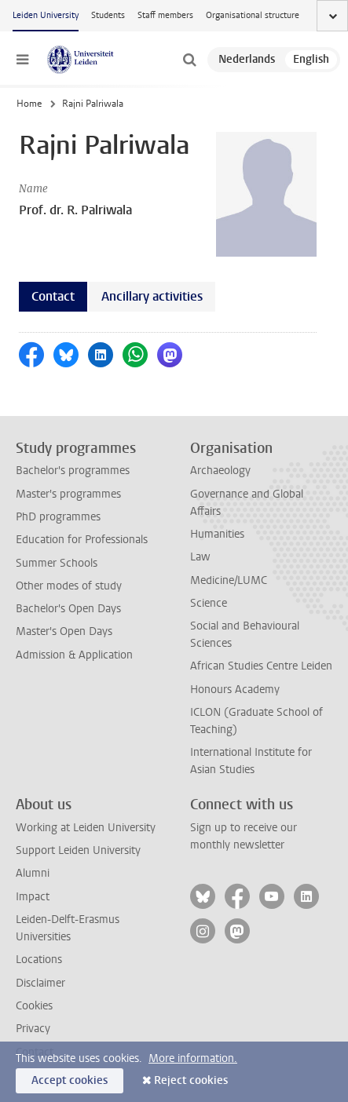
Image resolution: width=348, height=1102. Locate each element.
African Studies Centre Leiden (261, 666)
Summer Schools (56, 563)
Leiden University (46, 15)
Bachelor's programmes (73, 470)
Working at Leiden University (86, 827)
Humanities (217, 534)
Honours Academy (235, 689)
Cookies (34, 1005)
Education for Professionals (82, 539)
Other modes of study (69, 585)
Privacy (33, 1028)
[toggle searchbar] (189, 59)
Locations (39, 959)
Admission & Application (74, 655)
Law (200, 556)
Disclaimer (40, 983)
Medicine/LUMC (228, 580)
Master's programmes (68, 494)
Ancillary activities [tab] (152, 296)
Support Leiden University (78, 850)
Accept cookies (69, 1080)
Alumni (32, 873)
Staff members (165, 15)
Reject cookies (191, 1080)
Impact (32, 896)
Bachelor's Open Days (68, 608)
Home (29, 103)
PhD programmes (58, 516)
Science (208, 603)
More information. (192, 1058)
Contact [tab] (53, 296)
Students (108, 15)
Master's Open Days (64, 631)
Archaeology (220, 470)
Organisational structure (252, 15)
